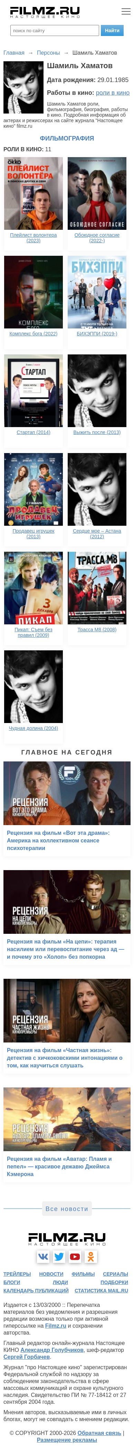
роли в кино (113, 92)
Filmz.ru (55, 1326)
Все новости (67, 1208)
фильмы (83, 1274)
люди (60, 1282)
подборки (114, 1282)
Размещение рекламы (67, 1440)
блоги (11, 1282)
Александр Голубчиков (52, 1350)
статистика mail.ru (101, 1290)
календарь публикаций (36, 1290)
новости (51, 1274)
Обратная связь (100, 1433)
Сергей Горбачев (26, 1357)
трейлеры (17, 1274)
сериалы (115, 1274)
